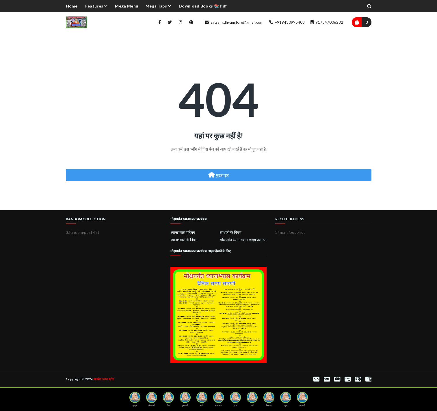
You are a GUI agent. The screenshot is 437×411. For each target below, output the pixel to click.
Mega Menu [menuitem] (126, 5)
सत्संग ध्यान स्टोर (104, 379)
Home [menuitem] (72, 5)
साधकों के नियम (230, 232)
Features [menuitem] (94, 5)
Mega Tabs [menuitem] (156, 5)
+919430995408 (287, 22)
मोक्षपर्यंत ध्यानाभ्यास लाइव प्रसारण (243, 239)
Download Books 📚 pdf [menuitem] (203, 5)
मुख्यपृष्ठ (218, 175)
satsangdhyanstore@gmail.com (234, 22)
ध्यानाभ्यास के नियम (184, 239)
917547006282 (326, 22)
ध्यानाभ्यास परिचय (182, 232)
